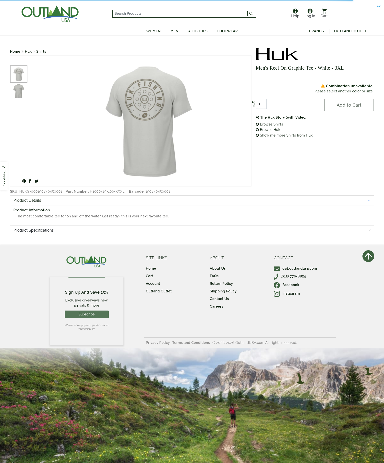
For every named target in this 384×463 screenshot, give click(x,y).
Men (174, 31)
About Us (218, 268)
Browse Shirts (269, 124)
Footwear (227, 31)
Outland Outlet (350, 31)
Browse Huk (268, 130)
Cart (324, 13)
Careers (216, 306)
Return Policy (221, 284)
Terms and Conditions (191, 343)
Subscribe (86, 314)
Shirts (41, 51)
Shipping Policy (223, 291)
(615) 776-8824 (290, 276)
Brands (316, 31)
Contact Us (219, 299)
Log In (310, 13)
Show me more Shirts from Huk (284, 135)
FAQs (214, 276)
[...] (180, 14)
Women (153, 31)
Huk (28, 51)
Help (295, 13)
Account (153, 284)
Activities (198, 31)
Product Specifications (33, 230)
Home (15, 51)
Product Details (27, 200)
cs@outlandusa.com (295, 268)
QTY (253, 104)
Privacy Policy (158, 343)
